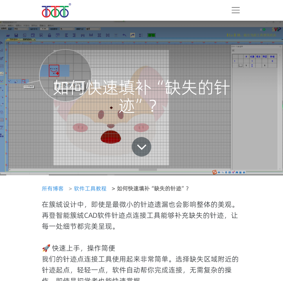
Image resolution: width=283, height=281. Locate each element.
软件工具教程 (90, 188)
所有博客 (53, 188)
